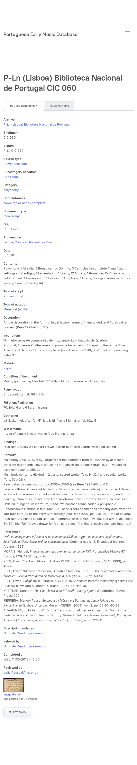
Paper (7, 368)
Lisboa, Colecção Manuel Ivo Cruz (27, 242)
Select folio (17, 712)
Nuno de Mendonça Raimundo (25, 633)
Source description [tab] (24, 105)
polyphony (11, 190)
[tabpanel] (68, 396)
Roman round (13, 296)
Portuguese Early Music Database (40, 34)
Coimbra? (10, 229)
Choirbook (11, 177)
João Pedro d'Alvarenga (20, 672)
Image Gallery (12, 694)
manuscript (11, 216)
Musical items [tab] (59, 105)
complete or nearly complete (24, 203)
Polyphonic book (15, 164)
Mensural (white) (15, 309)
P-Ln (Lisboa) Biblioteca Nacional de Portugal (36, 124)
